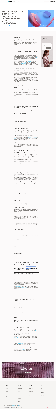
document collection (16, 337)
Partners (7, 399)
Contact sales (42, 395)
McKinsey (37, 57)
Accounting (19, 394)
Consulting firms (20, 124)
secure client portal (20, 343)
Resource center (4, 7)
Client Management (14, 7)
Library (41, 388)
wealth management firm (17, 255)
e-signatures (31, 202)
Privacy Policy (17, 407)
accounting (29, 61)
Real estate (19, 401)
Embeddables (7, 392)
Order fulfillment (31, 392)
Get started (13, 405)
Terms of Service (21, 407)
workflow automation (19, 286)
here (18, 405)
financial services (23, 63)
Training (30, 395)
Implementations (31, 388)
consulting (24, 62)
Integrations (7, 394)
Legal (18, 392)
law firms (15, 138)
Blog (8, 7)
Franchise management (32, 394)
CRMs (36, 330)
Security (7, 391)
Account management (31, 391)
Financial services (20, 388)
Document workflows (24, 287)
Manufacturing (19, 398)
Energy (18, 395)
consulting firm (16, 235)
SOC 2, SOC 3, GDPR (23, 349)
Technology (19, 391)
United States (50, 407)
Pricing (7, 388)
